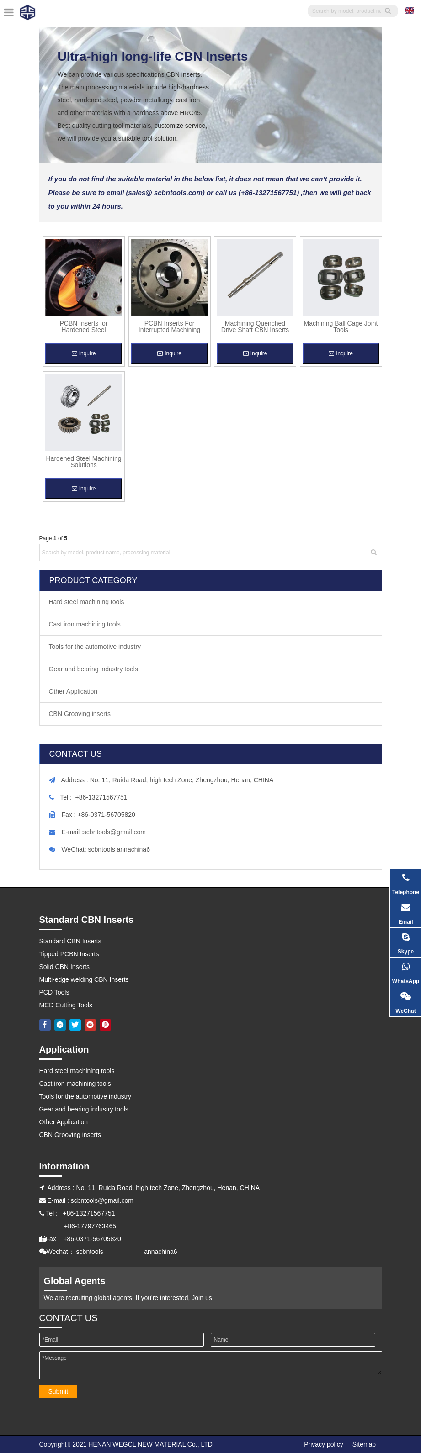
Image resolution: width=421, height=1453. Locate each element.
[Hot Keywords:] (373, 552)
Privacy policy (323, 1444)
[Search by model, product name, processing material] (205, 552)
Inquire (84, 353)
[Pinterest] (105, 1024)
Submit (58, 1391)
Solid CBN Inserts (64, 966)
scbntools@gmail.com (114, 832)
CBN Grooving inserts (80, 713)
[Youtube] (90, 1024)
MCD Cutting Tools (65, 1005)
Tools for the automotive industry (95, 646)
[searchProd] (346, 11)
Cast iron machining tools (85, 624)
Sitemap (364, 1444)
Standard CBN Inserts (70, 941)
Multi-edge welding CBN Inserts (84, 979)
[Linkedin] (60, 1024)
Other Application (73, 691)
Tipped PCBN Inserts (69, 954)
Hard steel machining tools (86, 601)
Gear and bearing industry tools (93, 669)
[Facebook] (45, 1024)
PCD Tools (54, 992)
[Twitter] (75, 1024)
